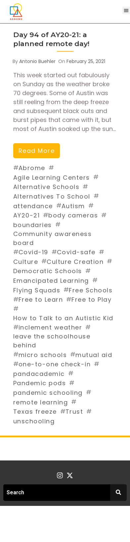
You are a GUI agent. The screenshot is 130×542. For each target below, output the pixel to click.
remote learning (40, 402)
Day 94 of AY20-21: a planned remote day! (51, 39)
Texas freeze (35, 411)
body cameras (73, 215)
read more (37, 151)
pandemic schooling (48, 393)
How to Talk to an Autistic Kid (63, 318)
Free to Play (91, 299)
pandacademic (39, 374)
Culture (25, 262)
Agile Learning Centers (51, 177)
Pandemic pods (39, 383)
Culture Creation (75, 262)
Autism (73, 206)
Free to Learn (41, 299)
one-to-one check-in (55, 364)
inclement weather (50, 327)
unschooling (34, 421)
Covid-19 (33, 252)
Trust (74, 411)
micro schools (43, 355)
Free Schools (90, 290)
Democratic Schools (47, 271)
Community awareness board (52, 238)
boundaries (32, 225)
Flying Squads (37, 290)
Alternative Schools (46, 187)
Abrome (32, 168)
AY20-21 (26, 215)
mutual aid (93, 355)
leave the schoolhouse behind (52, 340)
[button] (126, 10)
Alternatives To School (51, 196)
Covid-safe (76, 252)
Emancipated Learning (51, 280)
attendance (33, 206)
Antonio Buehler (37, 61)
